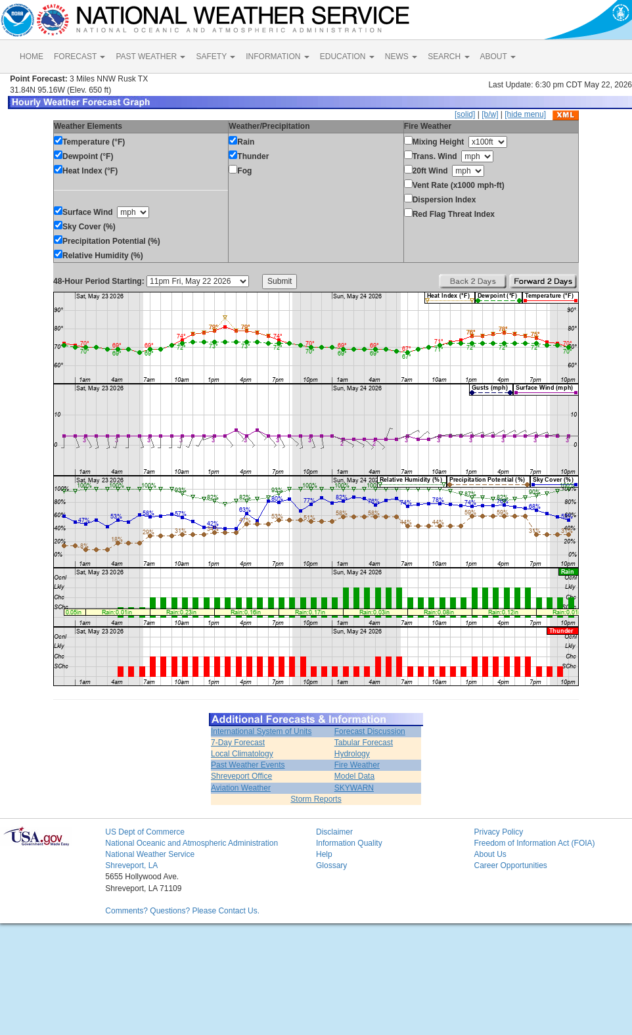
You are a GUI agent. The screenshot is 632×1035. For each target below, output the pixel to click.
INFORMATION (277, 56)
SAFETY (215, 56)
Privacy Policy (498, 832)
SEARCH (448, 56)
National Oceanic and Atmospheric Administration (191, 843)
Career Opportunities (510, 865)
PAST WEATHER (150, 56)
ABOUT (498, 56)
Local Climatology (242, 753)
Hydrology (352, 753)
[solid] (465, 114)
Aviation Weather (241, 788)
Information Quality (349, 843)
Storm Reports (315, 799)
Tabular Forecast (363, 742)
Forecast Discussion (369, 731)
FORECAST (79, 56)
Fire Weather (357, 765)
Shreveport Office (241, 776)
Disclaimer (334, 832)
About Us (490, 854)
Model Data (354, 776)
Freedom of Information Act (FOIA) (534, 843)
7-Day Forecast (238, 742)
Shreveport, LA (131, 865)
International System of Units (261, 731)
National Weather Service (149, 854)
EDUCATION (347, 56)
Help (324, 854)
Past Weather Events (248, 765)
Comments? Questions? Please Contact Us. (182, 910)
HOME (31, 56)
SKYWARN (354, 788)
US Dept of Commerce (145, 832)
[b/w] (490, 114)
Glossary (331, 865)
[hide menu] (525, 114)
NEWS (401, 56)
